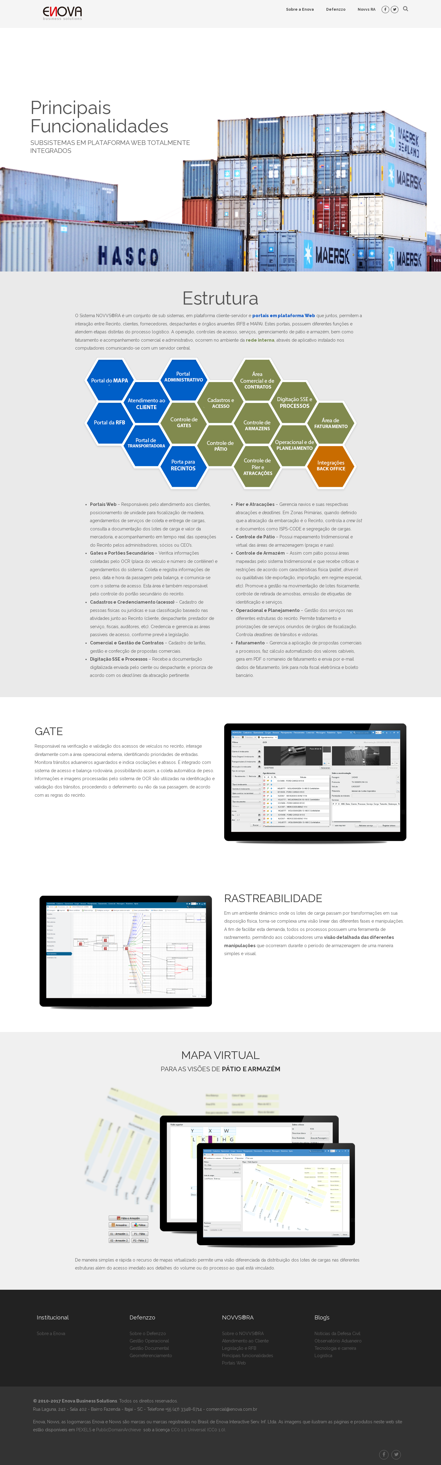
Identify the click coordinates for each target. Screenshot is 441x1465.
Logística (323, 1355)
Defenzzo (335, 9)
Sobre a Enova (300, 9)
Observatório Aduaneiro (338, 1340)
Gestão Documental (149, 1348)
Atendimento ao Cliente (245, 1340)
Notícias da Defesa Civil (337, 1333)
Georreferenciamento (151, 1355)
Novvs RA (366, 9)
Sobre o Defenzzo (148, 1333)
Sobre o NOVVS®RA (243, 1333)
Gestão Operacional (149, 1340)
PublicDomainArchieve (118, 1429)
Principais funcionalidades (247, 1355)
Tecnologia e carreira (335, 1348)
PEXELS (83, 1429)
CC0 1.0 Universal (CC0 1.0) (197, 1429)
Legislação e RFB (239, 1348)
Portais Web (234, 1363)
